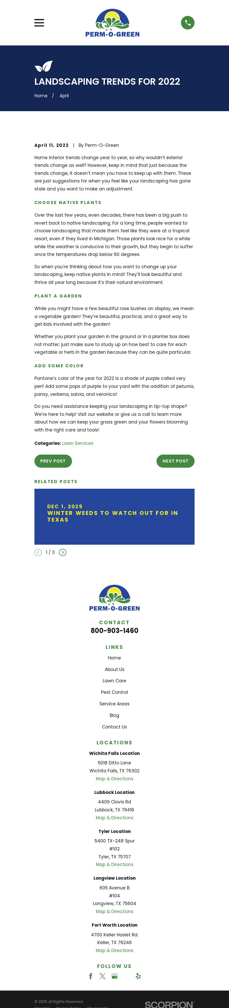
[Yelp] (138, 976)
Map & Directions (114, 779)
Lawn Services (77, 443)
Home (114, 658)
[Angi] (126, 976)
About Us (114, 669)
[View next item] (62, 552)
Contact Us (114, 727)
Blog (114, 715)
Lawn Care (114, 681)
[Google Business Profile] (115, 976)
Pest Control (114, 692)
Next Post (176, 461)
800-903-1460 (115, 630)
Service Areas (114, 704)
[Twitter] (102, 976)
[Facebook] (91, 976)
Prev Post (53, 461)
